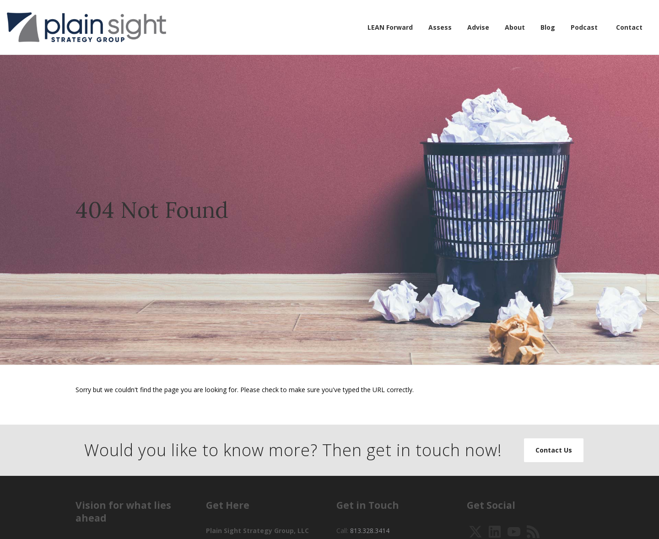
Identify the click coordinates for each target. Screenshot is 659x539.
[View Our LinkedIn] (494, 531)
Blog (547, 27)
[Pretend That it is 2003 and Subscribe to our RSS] (533, 531)
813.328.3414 (369, 530)
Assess (440, 27)
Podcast (584, 27)
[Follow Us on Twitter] (475, 531)
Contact (629, 27)
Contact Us (553, 450)
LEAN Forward (390, 27)
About (515, 27)
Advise (478, 27)
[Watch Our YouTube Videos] (514, 531)
